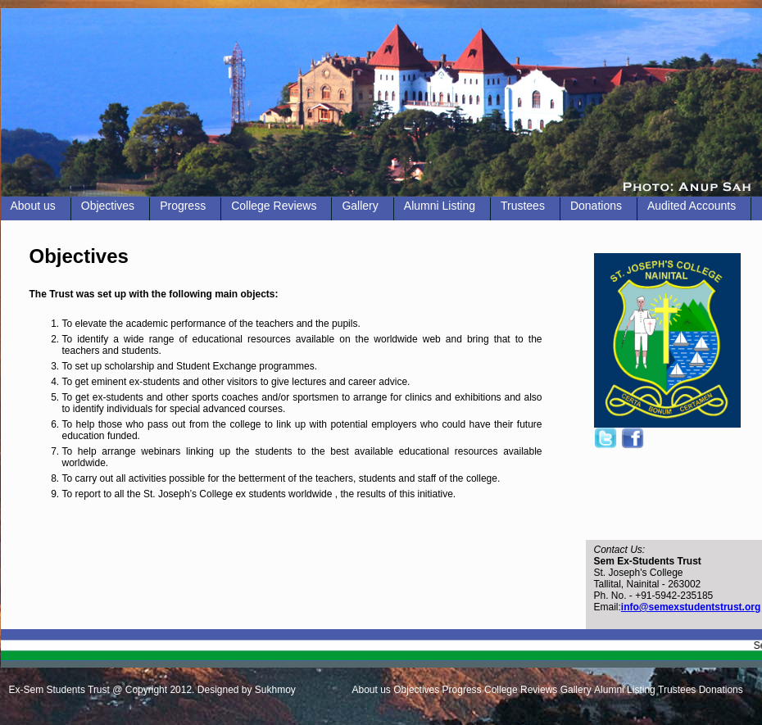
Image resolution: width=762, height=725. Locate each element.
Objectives (107, 205)
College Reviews (273, 205)
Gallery (360, 205)
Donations (596, 205)
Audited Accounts (691, 205)
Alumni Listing (439, 205)
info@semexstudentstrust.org (690, 607)
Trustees (523, 205)
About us (33, 205)
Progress (183, 205)
